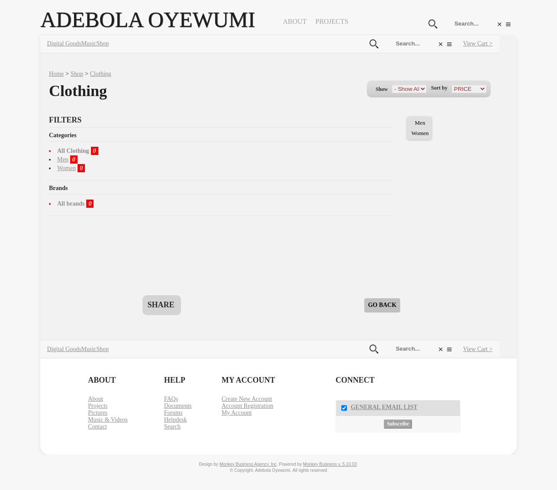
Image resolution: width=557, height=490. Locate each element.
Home (56, 74)
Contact (97, 426)
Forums (173, 412)
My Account (236, 412)
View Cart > (477, 43)
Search (172, 426)
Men (62, 159)
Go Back (382, 305)
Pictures (97, 412)
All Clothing (73, 151)
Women (66, 168)
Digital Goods (64, 43)
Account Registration (247, 406)
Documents (178, 406)
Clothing (100, 74)
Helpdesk (175, 419)
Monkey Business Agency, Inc (248, 464)
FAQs (171, 399)
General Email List (384, 407)
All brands (70, 203)
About (295, 21)
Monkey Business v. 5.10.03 (330, 464)
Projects (331, 21)
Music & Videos (107, 419)
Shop (103, 43)
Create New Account (246, 399)
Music (89, 43)
